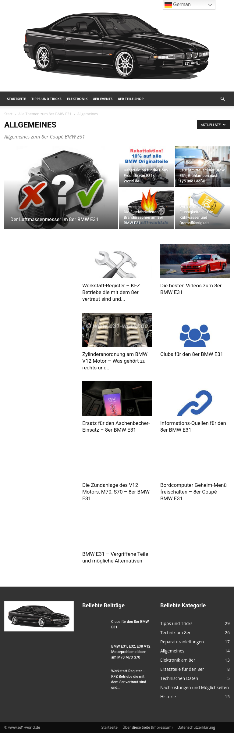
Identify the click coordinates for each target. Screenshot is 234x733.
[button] (222, 99)
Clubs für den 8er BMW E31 (191, 354)
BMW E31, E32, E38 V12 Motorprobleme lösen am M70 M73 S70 (131, 651)
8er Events (102, 98)
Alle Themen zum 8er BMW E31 (45, 114)
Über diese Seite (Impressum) (147, 727)
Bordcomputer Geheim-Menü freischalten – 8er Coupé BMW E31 (193, 491)
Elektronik (77, 98)
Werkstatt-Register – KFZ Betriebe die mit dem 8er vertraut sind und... (111, 292)
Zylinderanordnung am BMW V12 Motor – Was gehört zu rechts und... (114, 361)
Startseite (16, 98)
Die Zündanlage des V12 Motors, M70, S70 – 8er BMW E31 (116, 491)
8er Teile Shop (131, 98)
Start (8, 114)
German (178, 5)
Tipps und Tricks (46, 98)
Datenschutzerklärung (196, 727)
